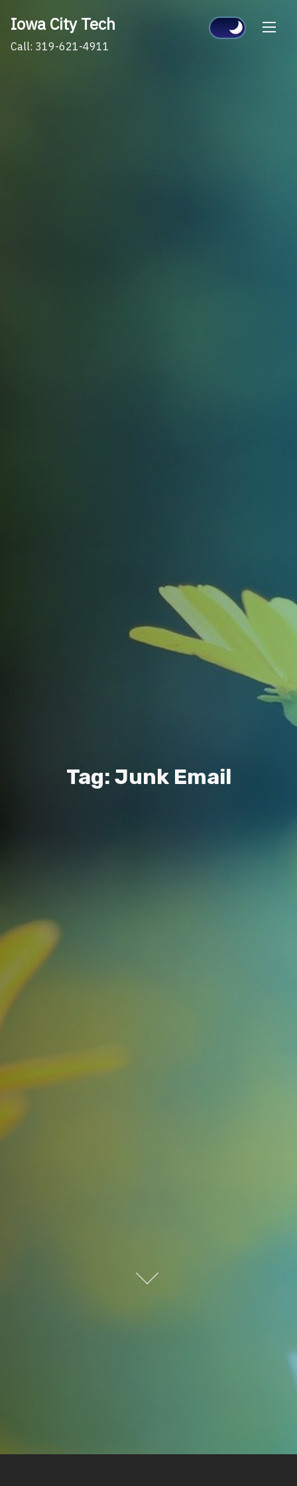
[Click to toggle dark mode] (227, 27)
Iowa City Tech (63, 23)
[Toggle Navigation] (269, 26)
